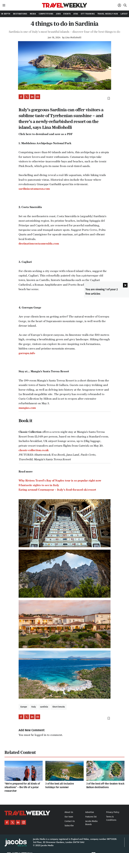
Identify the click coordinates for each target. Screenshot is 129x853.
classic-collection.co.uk (34, 450)
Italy (33, 707)
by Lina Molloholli (71, 37)
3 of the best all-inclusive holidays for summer (59, 785)
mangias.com (27, 408)
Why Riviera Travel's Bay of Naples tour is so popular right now (60, 480)
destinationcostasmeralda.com (39, 243)
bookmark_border (109, 98)
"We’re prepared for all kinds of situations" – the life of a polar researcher (22, 787)
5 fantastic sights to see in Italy (39, 485)
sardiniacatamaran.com (34, 188)
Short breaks (58, 707)
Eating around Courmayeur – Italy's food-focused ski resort (57, 489)
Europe (23, 707)
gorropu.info (27, 353)
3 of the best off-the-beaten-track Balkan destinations (105, 785)
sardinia (44, 707)
